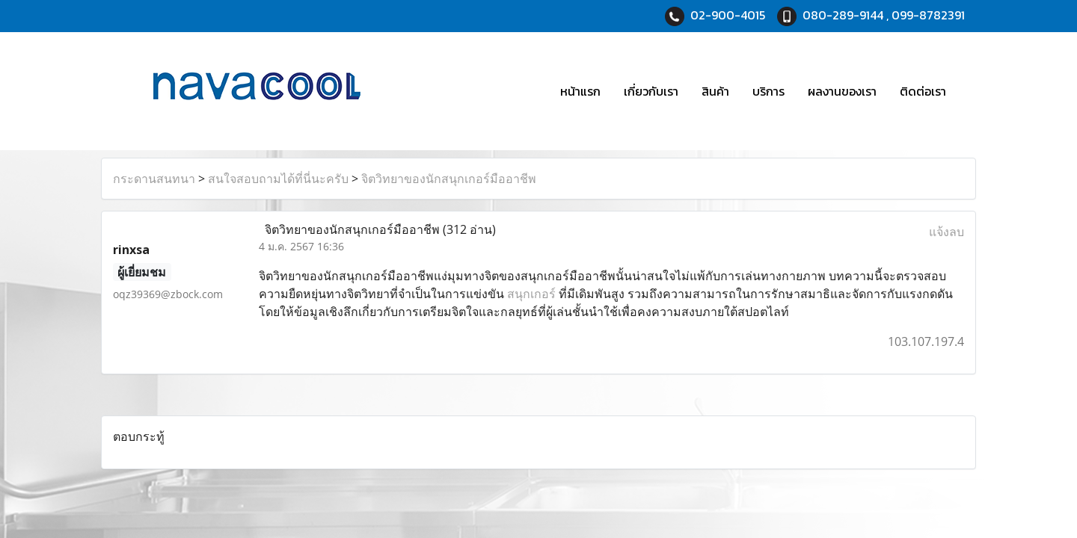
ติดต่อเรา (923, 91)
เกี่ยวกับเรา (651, 91)
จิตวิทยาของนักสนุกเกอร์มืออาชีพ (448, 178)
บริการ (768, 91)
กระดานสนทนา (154, 178)
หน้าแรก (580, 91)
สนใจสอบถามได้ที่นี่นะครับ (278, 178)
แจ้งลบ (946, 231)
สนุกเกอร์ (531, 293)
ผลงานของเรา (842, 91)
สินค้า (715, 91)
